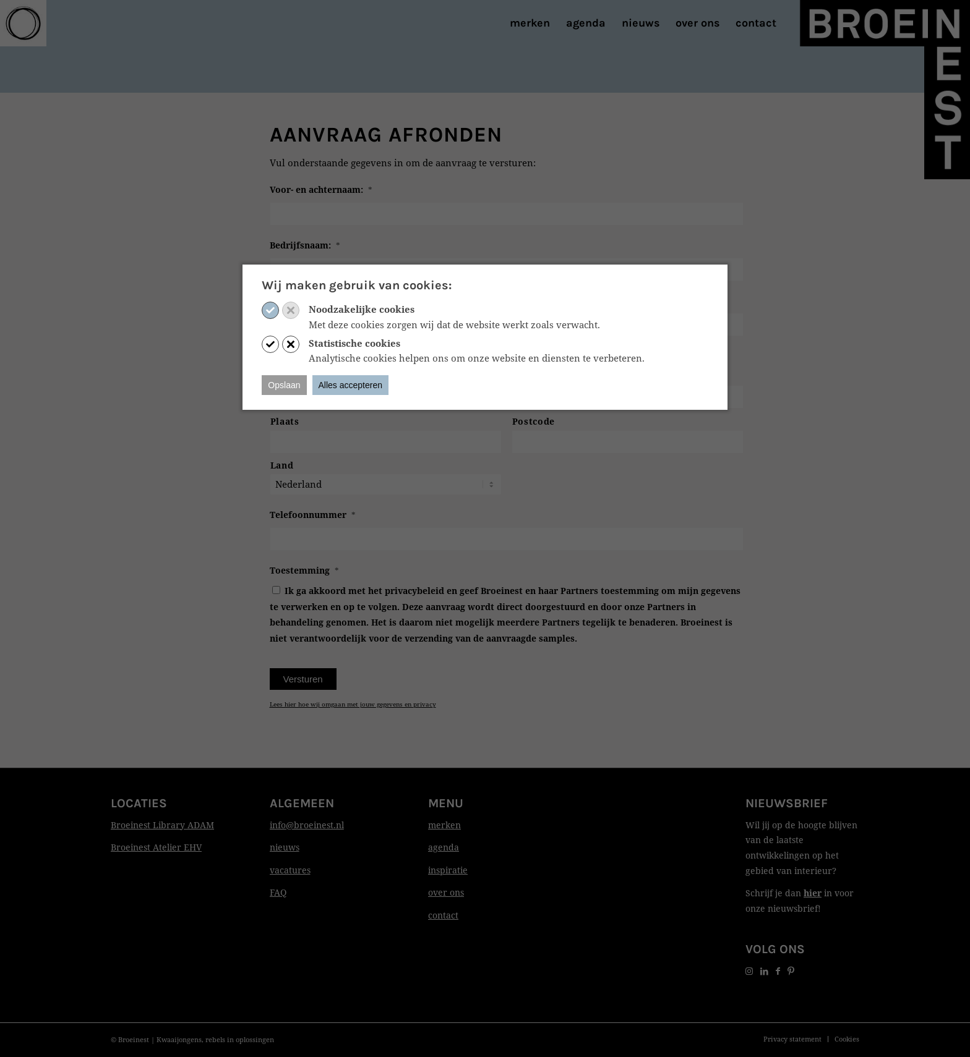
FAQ (278, 892)
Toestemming (304, 570)
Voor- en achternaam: (321, 189)
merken (444, 825)
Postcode (533, 421)
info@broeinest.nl (307, 825)
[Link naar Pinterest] (791, 971)
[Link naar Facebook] (778, 971)
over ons (446, 892)
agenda (443, 847)
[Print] (23, 23)
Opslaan (284, 385)
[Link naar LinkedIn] (764, 971)
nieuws (284, 847)
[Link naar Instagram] (749, 971)
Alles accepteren (351, 385)
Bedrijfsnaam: (305, 245)
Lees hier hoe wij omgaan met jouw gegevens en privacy (353, 704)
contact (443, 915)
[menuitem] (530, 23)
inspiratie (448, 870)
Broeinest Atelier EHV (156, 847)
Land (282, 465)
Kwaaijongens (179, 1039)
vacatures (290, 870)
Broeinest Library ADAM (162, 825)
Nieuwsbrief (786, 803)
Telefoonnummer (313, 514)
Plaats (284, 421)
